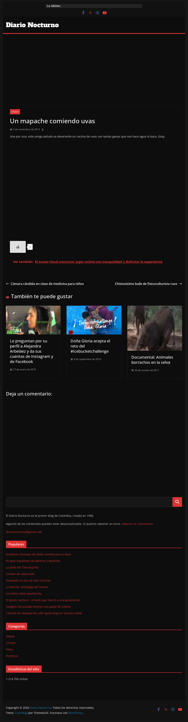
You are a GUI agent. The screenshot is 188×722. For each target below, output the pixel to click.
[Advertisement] (94, 63)
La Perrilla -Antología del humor (27, 587)
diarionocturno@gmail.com (24, 532)
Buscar (177, 502)
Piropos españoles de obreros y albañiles (33, 561)
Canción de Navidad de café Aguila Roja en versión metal (44, 613)
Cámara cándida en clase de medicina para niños (45, 284)
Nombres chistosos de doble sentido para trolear (38, 554)
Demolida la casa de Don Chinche (28, 580)
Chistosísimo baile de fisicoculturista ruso (148, 284)
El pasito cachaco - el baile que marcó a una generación (43, 600)
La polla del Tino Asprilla (22, 567)
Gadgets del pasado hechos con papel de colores (38, 606)
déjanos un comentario (137, 524)
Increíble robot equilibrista (24, 593)
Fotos (9, 649)
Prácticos (12, 656)
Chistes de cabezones (20, 574)
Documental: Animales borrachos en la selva (152, 359)
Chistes (11, 643)
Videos (14, 111)
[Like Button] (18, 247)
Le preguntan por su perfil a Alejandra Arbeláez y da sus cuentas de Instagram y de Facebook (31, 351)
